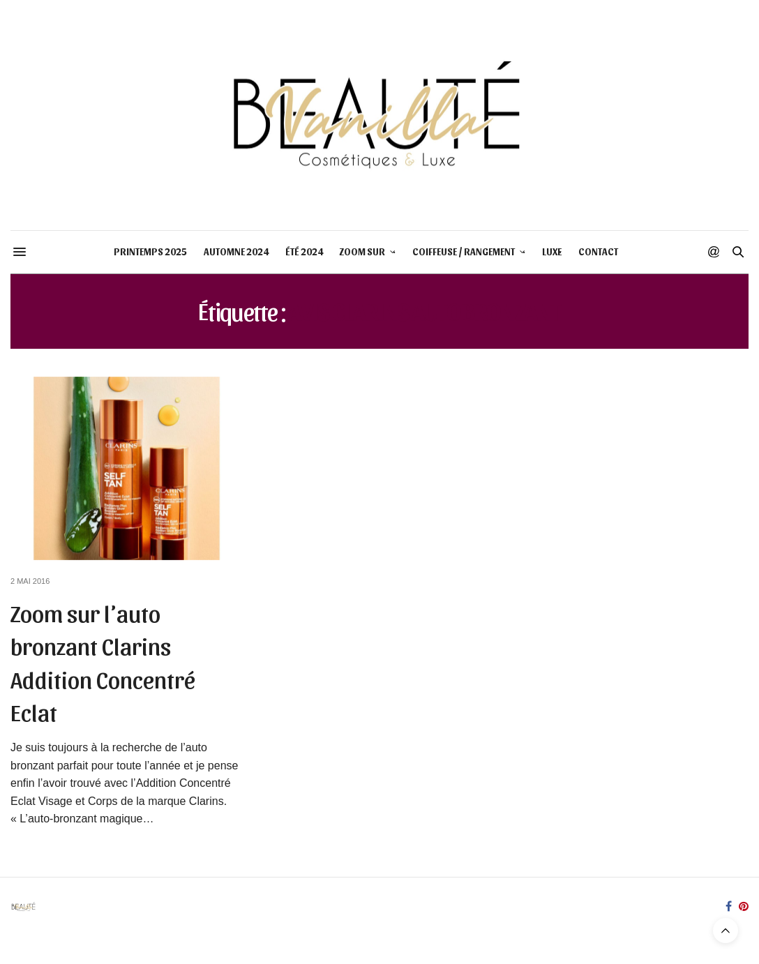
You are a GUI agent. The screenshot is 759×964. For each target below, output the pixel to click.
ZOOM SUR (362, 251)
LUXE (552, 251)
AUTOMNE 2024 (236, 251)
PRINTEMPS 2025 (150, 251)
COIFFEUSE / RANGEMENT (463, 251)
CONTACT (598, 251)
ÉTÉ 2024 (304, 251)
